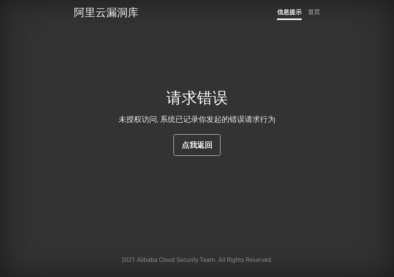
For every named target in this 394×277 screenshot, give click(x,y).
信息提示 (289, 12)
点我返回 (197, 145)
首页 (314, 12)
